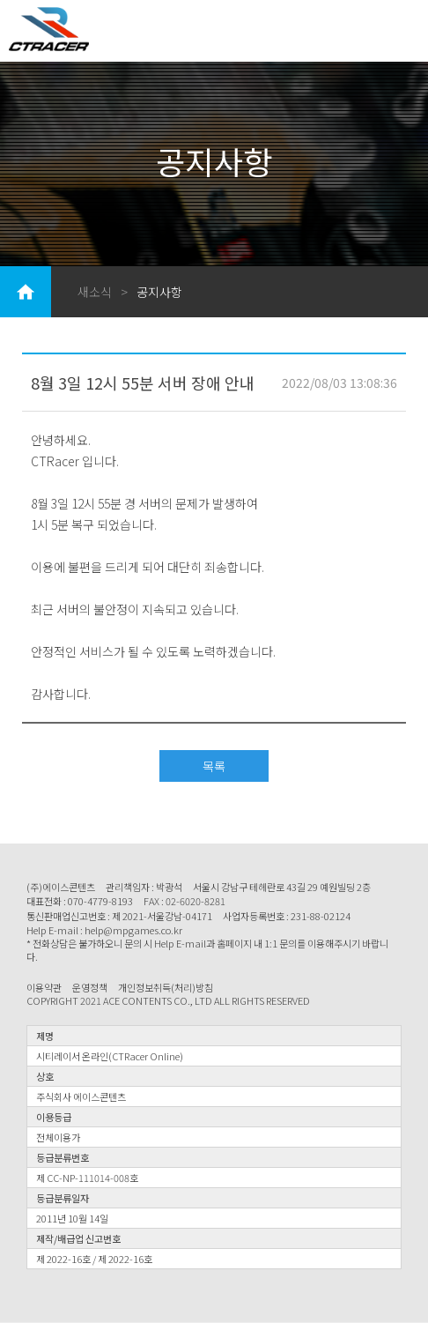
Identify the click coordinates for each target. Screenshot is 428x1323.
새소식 (94, 292)
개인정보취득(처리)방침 (165, 987)
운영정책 (89, 987)
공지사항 (159, 292)
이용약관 (44, 987)
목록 (214, 766)
